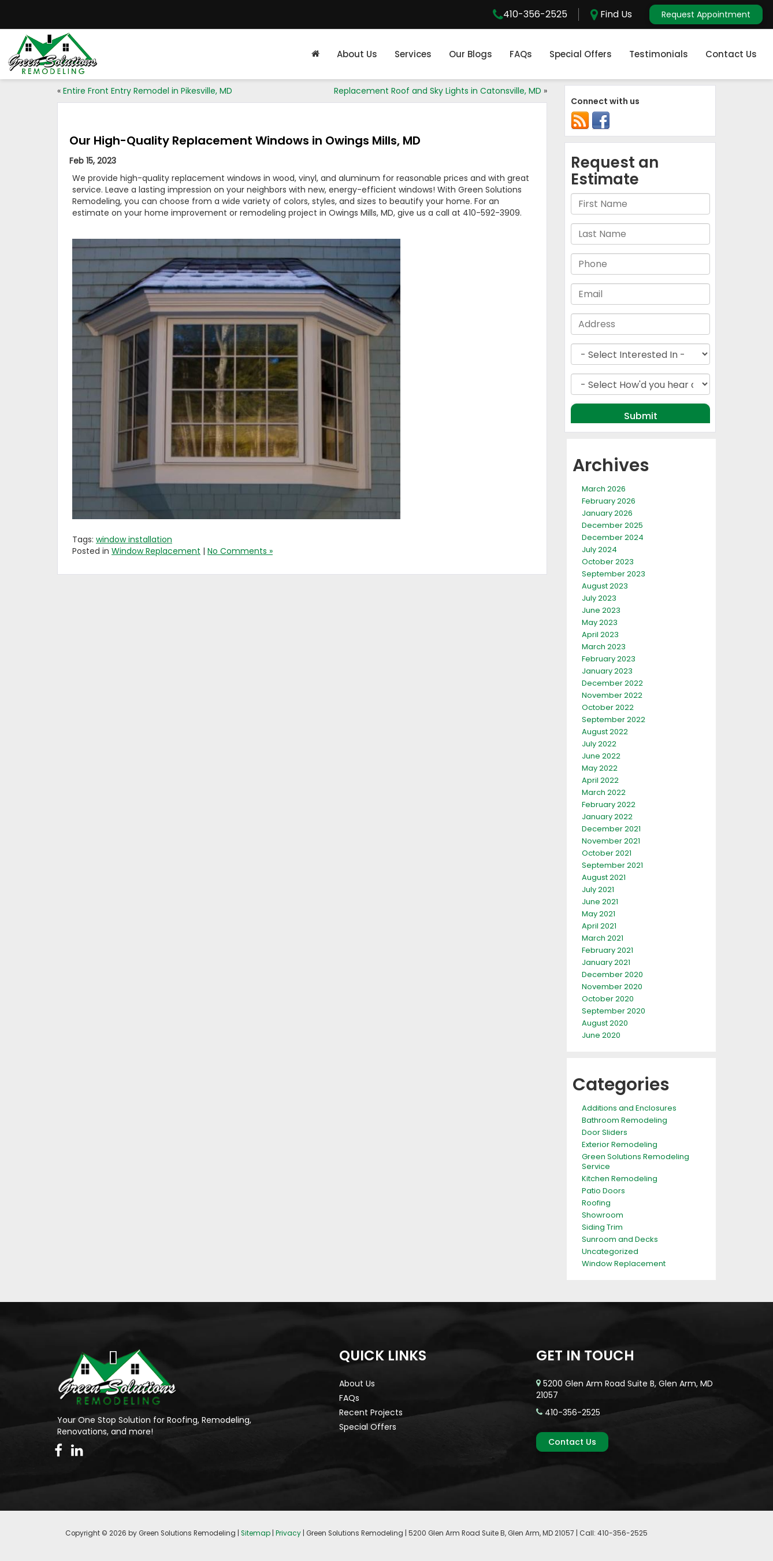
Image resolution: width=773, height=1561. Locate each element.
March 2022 (604, 792)
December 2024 (613, 537)
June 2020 (601, 1035)
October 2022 (608, 707)
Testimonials (658, 54)
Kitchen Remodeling (619, 1178)
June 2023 (601, 610)
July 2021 (598, 889)
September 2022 (613, 719)
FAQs (521, 54)
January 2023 (607, 670)
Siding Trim (602, 1227)
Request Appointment (705, 14)
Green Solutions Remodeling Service (635, 1161)
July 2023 (599, 598)
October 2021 (606, 853)
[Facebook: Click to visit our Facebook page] (58, 1450)
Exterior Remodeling (619, 1144)
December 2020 (612, 974)
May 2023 (600, 622)
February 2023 (609, 658)
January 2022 (607, 816)
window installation (134, 539)
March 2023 (604, 646)
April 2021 (599, 925)
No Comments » (240, 551)
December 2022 (612, 683)
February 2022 (609, 804)
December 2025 (612, 525)
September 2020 (613, 1010)
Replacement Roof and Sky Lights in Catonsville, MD (437, 91)
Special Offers (580, 54)
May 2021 (598, 913)
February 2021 (607, 950)
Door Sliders (604, 1132)
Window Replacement (156, 551)
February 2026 (609, 500)
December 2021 (611, 828)
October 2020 (608, 998)
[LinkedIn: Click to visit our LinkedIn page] (77, 1450)
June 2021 (600, 901)
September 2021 (612, 865)
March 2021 (602, 938)
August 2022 (605, 731)
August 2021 (604, 877)
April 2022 (600, 780)
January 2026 (607, 513)
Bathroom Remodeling (624, 1120)
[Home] (315, 54)
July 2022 (599, 743)
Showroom (602, 1214)
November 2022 (612, 695)
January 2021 (606, 962)
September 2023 (613, 573)
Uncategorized (610, 1251)
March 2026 (604, 488)
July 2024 (599, 549)
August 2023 (605, 585)
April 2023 (600, 634)
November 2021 (611, 840)
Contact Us (731, 54)
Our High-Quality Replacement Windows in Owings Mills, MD (245, 140)
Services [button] (413, 54)
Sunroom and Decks (620, 1239)
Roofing (596, 1202)
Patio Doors (603, 1190)
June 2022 (601, 755)
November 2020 (612, 986)
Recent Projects (371, 1412)
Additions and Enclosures (629, 1108)
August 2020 (605, 1023)
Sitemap (255, 1533)
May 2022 (600, 768)
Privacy (288, 1533)
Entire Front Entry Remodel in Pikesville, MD (147, 91)
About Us (357, 54)
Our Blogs (470, 54)
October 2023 (608, 561)
